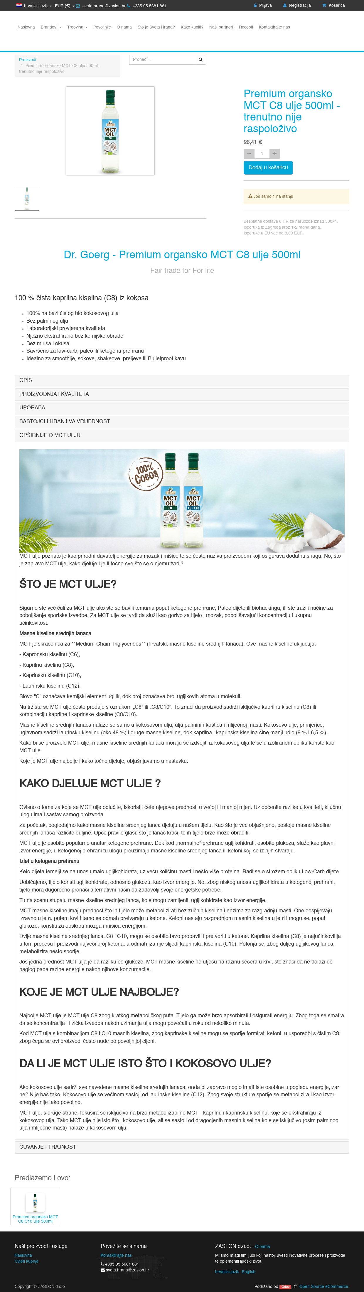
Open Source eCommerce (323, 1287)
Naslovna (23, 1256)
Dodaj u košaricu (268, 167)
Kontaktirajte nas (116, 1256)
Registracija (297, 6)
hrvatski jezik (227, 1272)
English (248, 1272)
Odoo (285, 1287)
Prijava (263, 6)
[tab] (182, 381)
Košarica (333, 6)
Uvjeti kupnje (26, 1261)
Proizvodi (27, 60)
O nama (262, 1247)
